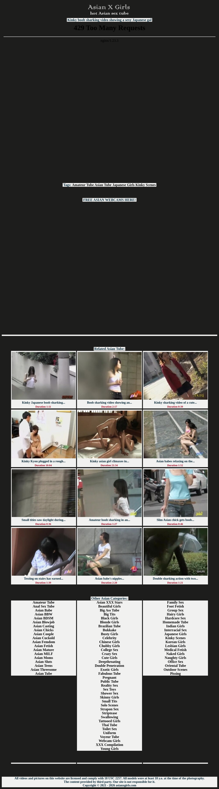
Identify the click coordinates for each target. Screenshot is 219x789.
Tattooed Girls (109, 721)
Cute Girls (110, 658)
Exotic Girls (109, 669)
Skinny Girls (109, 697)
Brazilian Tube (109, 626)
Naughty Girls (175, 658)
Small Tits (109, 701)
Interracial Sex (175, 630)
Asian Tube (103, 185)
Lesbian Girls (175, 646)
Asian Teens (43, 665)
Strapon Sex (109, 709)
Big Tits (109, 614)
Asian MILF (43, 654)
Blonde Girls (109, 622)
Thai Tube (109, 725)
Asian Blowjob (43, 622)
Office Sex (175, 662)
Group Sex (175, 610)
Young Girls (109, 749)
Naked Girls (175, 654)
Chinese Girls (109, 642)
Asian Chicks (43, 630)
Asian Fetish (43, 646)
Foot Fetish (175, 606)
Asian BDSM (43, 618)
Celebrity (110, 638)
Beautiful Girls (109, 606)
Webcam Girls (109, 741)
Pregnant (109, 677)
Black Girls (109, 618)
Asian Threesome (43, 669)
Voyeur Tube (109, 737)
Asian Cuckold (43, 638)
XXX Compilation (109, 745)
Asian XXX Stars (109, 602)
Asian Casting (43, 626)
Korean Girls (175, 642)
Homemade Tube (175, 622)
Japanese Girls (123, 185)
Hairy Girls (175, 614)
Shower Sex (109, 693)
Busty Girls (109, 634)
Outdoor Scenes (175, 669)
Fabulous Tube (109, 673)
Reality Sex (109, 685)
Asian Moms (43, 658)
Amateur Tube (83, 185)
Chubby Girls (109, 646)
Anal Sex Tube (43, 606)
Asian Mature (43, 650)
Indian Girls (175, 626)
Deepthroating (109, 662)
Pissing (175, 673)
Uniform (109, 733)
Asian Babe (43, 610)
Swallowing (109, 717)
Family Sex (175, 602)
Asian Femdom (43, 642)
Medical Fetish (175, 650)
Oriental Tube (175, 665)
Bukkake (109, 630)
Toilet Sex (109, 729)
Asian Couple (43, 634)
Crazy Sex (109, 654)
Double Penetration (109, 665)
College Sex (109, 650)
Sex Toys (109, 689)
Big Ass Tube (109, 610)
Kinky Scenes (145, 185)
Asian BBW (43, 614)
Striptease (109, 713)
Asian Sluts (43, 662)
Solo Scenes (109, 705)
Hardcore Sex (175, 618)
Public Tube (109, 681)
